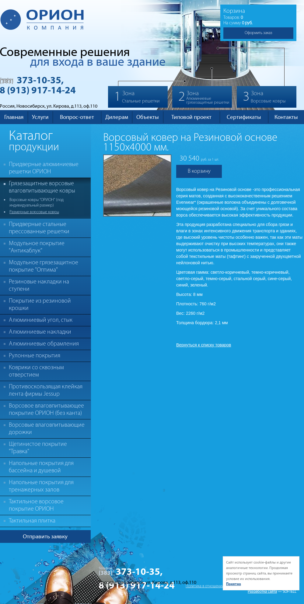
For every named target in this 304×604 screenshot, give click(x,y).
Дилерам (116, 117)
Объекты (147, 117)
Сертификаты (244, 117)
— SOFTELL (287, 591)
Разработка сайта (262, 591)
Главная (13, 117)
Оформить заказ (258, 33)
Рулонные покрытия (34, 356)
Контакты (286, 117)
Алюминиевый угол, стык (40, 320)
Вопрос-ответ (77, 117)
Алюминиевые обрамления (44, 344)
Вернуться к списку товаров (203, 344)
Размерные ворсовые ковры (34, 212)
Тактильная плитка (32, 521)
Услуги (40, 117)
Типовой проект (191, 117)
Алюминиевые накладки (40, 332)
